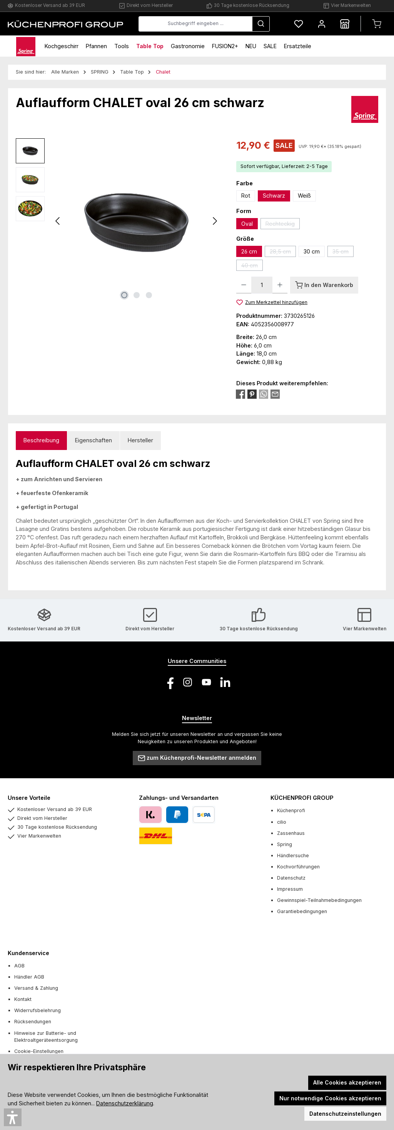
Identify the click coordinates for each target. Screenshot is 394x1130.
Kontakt (23, 999)
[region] (118, 221)
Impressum (290, 889)
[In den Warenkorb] (324, 285)
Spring (284, 844)
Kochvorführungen (298, 867)
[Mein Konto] (321, 24)
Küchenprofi (291, 810)
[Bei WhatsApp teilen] (263, 393)
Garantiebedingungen (302, 911)
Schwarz (274, 195)
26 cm (249, 251)
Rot (245, 195)
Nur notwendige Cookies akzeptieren (330, 1098)
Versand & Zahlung (36, 988)
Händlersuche (293, 855)
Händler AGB (29, 977)
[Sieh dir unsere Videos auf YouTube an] (206, 682)
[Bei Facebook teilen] (240, 393)
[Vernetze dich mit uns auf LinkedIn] (225, 682)
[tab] (41, 440)
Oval (247, 223)
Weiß (304, 195)
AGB (19, 966)
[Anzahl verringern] (243, 285)
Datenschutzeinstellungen (345, 1113)
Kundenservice (28, 953)
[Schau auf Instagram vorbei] (187, 682)
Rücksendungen (32, 1021)
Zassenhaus (291, 833)
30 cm (312, 251)
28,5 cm (283, 252)
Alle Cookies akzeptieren (347, 1082)
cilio (281, 822)
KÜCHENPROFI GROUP (301, 797)
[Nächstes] (214, 220)
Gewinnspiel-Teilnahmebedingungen (319, 900)
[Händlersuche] (344, 24)
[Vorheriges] (58, 220)
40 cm (252, 266)
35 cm (343, 252)
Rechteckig (282, 224)
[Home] (26, 46)
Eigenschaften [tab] (93, 440)
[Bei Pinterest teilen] (252, 393)
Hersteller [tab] (140, 440)
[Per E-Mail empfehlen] (275, 393)
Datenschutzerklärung (124, 1103)
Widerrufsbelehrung (37, 1010)
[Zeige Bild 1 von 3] (124, 295)
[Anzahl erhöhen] (279, 285)
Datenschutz (291, 878)
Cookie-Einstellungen (38, 1051)
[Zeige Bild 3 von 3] (149, 295)
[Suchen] (261, 24)
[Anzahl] (262, 285)
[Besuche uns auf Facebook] (168, 682)
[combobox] (195, 24)
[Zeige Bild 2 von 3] (137, 295)
